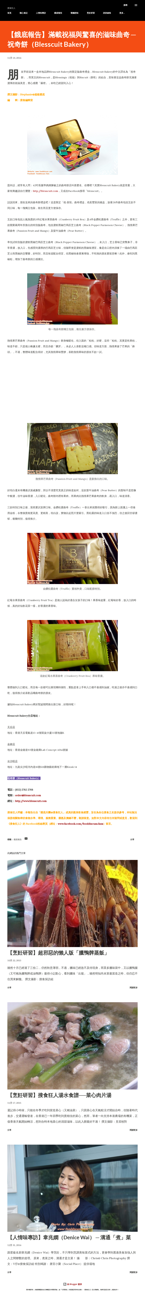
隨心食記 (24, 13)
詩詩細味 (107, 13)
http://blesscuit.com (45, 191)
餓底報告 (58, 13)
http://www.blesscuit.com (31, 801)
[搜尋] (125, 5)
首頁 (9, 13)
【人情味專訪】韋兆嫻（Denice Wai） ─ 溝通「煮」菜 (69, 1237)
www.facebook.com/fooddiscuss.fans (80, 823)
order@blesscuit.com (28, 795)
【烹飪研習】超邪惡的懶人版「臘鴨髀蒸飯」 (58, 952)
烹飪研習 (91, 13)
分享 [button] (132, 839)
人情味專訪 (41, 13)
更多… (122, 13)
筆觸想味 (74, 13)
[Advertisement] (72, 380)
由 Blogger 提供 (72, 1284)
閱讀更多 (134, 987)
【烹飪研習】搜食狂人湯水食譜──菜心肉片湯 (59, 1095)
